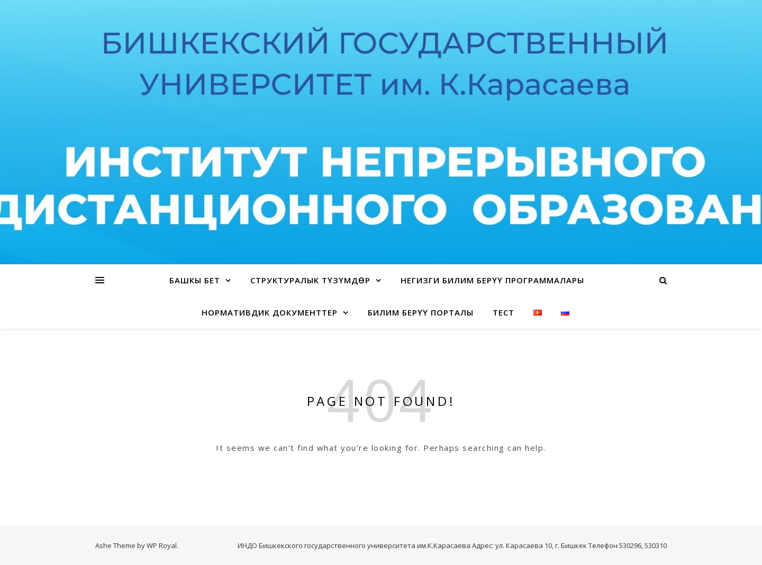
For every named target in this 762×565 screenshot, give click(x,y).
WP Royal (162, 545)
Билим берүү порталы (421, 312)
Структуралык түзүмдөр (310, 280)
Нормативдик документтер (270, 312)
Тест (503, 312)
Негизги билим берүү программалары (492, 280)
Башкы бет (194, 280)
